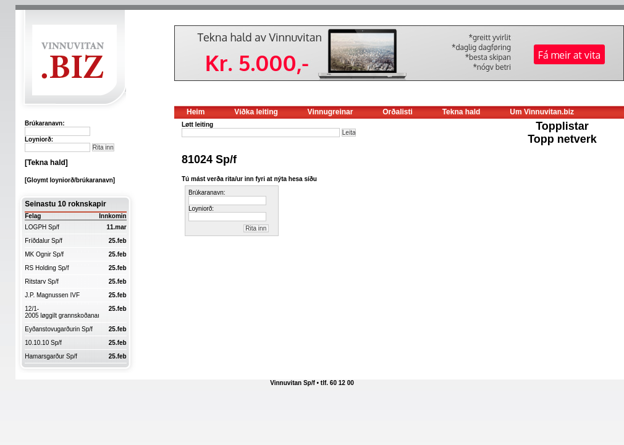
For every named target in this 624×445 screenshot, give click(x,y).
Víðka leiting (256, 112)
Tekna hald (461, 112)
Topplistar (562, 126)
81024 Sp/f (209, 159)
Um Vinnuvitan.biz (542, 112)
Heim (195, 112)
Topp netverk (562, 139)
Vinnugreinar (330, 112)
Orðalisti (397, 112)
